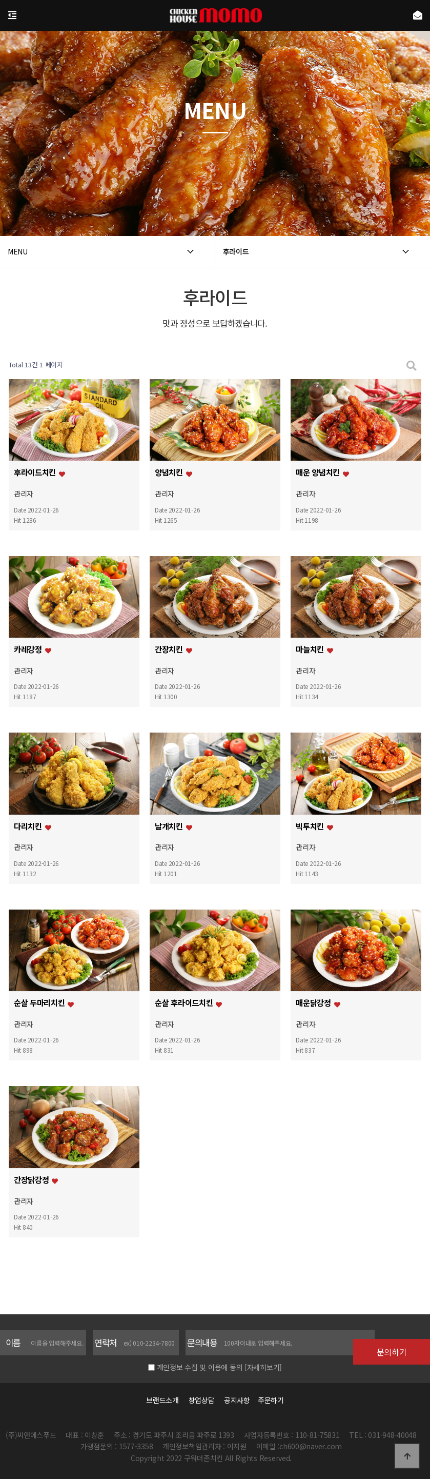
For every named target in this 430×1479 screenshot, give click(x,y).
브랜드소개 (162, 1400)
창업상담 (202, 1400)
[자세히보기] (263, 1367)
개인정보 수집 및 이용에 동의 (200, 1367)
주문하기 (268, 1400)
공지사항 (237, 1400)
